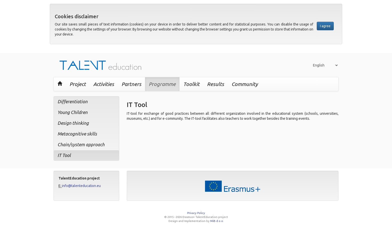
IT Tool (64, 155)
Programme (162, 84)
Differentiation (73, 101)
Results (215, 84)
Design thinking (73, 123)
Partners (131, 84)
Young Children (73, 112)
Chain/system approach (81, 144)
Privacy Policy (196, 213)
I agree (325, 26)
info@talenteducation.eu (81, 186)
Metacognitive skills (77, 133)
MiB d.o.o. (217, 221)
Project (78, 84)
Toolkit (191, 84)
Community (245, 84)
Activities (103, 84)
